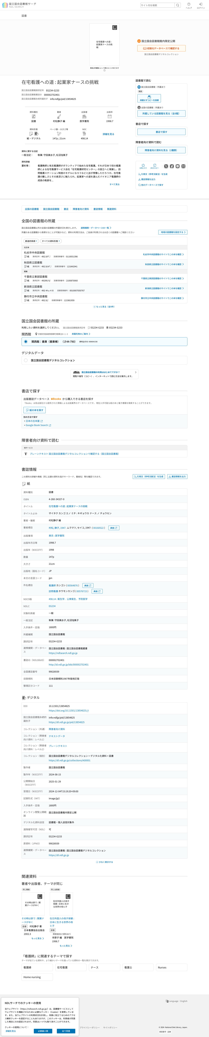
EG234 (52, 606)
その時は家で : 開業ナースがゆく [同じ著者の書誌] (33, 920)
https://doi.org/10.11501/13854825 (69, 710)
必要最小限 (43, 1031)
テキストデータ (57, 736)
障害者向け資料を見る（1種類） (161, 150)
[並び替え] (31, 241)
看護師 (52, 585)
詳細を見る (108, 134)
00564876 (72, 585)
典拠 (113, 527)
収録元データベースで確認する (161, 48)
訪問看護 (53, 591)
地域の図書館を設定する (174, 232)
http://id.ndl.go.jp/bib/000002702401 (69, 664)
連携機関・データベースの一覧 (96, 228)
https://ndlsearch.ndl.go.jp (63, 653)
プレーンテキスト (58, 746)
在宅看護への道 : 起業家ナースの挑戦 (68, 506)
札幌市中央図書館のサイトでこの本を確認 (164, 254)
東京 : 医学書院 (56, 535)
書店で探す (161, 132)
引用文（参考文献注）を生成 (152, 174)
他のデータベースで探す (150, 184)
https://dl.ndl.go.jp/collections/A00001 (69, 760)
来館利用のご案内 (81, 334)
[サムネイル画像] (34, 903)
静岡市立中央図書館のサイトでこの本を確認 (163, 298)
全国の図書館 (32, 209)
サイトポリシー (110, 1027)
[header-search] (160, 5)
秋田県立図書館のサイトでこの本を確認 (165, 264)
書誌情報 (98, 209)
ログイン (201, 5)
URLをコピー (154, 166)
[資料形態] (51, 241)
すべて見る (115, 184)
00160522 (98, 527)
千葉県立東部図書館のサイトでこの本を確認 (163, 278)
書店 (66, 209)
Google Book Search (38, 425)
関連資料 (111, 209)
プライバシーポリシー (90, 1027)
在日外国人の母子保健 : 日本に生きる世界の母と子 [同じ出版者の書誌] (62, 922)
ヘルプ (189, 5)
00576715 (82, 591)
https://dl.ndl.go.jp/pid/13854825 (66, 722)
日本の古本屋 (34, 421)
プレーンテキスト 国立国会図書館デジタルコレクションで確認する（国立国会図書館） (75, 453)
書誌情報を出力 (146, 179)
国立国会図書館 (51, 209)
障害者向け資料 (81, 209)
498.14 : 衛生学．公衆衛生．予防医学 (68, 599)
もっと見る (38, 938)
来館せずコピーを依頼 (149, 98)
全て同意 (66, 1031)
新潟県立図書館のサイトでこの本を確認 (165, 288)
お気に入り (143, 166)
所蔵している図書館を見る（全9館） (161, 113)
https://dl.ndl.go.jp (59, 855)
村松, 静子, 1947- (57, 527)
